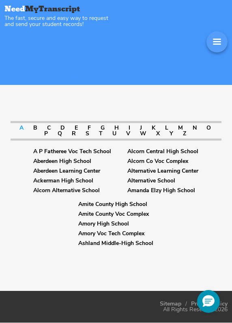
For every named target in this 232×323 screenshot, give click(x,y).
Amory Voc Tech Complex (111, 233)
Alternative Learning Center (162, 171)
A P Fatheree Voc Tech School (72, 151)
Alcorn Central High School (162, 151)
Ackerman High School (63, 181)
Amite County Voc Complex (113, 214)
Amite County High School (112, 204)
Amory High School (103, 224)
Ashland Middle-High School (115, 243)
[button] (208, 301)
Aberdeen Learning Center (66, 171)
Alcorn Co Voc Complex (157, 161)
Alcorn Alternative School (66, 190)
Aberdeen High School (62, 161)
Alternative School (151, 181)
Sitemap (170, 304)
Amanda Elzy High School (161, 190)
